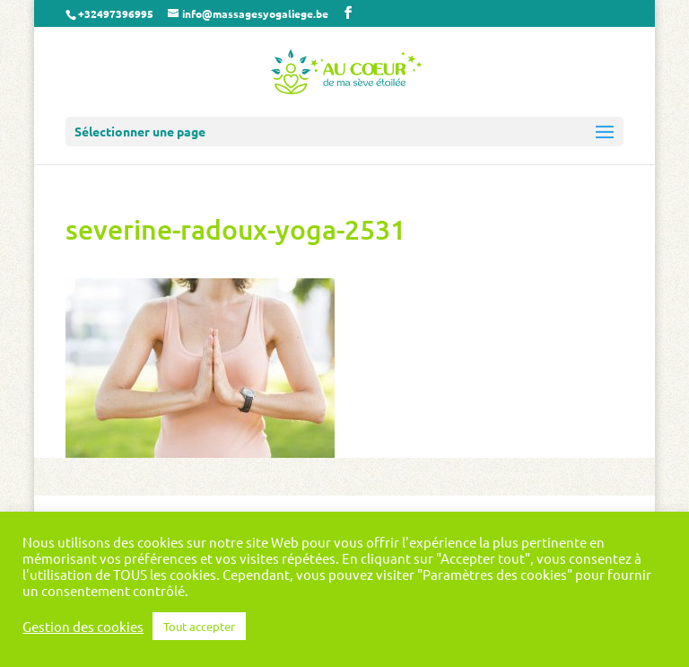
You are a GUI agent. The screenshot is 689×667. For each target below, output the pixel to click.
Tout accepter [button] (199, 626)
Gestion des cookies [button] (83, 627)
